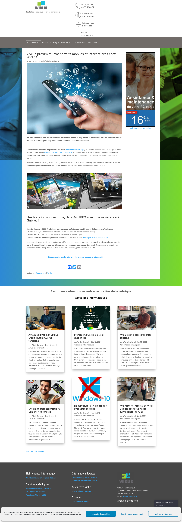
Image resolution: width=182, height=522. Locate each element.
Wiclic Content (37, 345)
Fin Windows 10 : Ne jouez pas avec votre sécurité (90, 407)
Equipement (41, 273)
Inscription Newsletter (82, 491)
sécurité (58, 152)
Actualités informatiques (49, 61)
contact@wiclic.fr (130, 496)
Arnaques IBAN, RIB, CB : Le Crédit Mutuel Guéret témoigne (43, 337)
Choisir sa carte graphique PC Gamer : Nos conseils (44, 410)
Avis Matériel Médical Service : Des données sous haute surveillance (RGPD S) (136, 408)
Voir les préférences (163, 514)
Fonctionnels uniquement (132, 514)
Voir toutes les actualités (140, 128)
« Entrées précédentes (35, 451)
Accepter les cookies (101, 514)
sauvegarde (67, 152)
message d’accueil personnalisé (95, 237)
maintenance (49, 152)
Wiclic (49, 273)
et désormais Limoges (75, 150)
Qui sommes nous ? (81, 501)
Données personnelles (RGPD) (85, 480)
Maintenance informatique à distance (41, 478)
